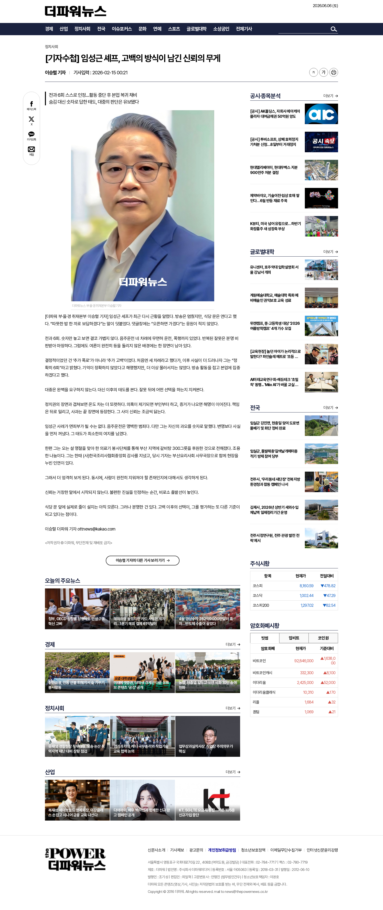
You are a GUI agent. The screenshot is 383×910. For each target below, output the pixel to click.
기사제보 (177, 850)
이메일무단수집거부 (286, 850)
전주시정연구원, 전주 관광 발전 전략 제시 (274, 538)
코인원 (323, 638)
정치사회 (82, 29)
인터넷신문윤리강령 (322, 850)
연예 (157, 29)
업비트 (294, 638)
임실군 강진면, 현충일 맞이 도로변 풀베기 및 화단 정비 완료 (274, 426)
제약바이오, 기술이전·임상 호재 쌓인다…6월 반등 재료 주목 (274, 198)
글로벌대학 (196, 29)
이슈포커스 (122, 29)
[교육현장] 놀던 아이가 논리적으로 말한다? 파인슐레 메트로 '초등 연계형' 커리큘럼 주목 (275, 354)
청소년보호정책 (253, 850)
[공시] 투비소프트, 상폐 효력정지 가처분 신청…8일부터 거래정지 (274, 142)
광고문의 (196, 850)
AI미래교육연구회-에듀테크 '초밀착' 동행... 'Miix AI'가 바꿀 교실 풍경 (274, 382)
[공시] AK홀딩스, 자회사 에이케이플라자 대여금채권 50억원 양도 (275, 114)
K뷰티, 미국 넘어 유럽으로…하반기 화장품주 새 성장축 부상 (275, 226)
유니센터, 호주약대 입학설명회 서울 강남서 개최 (274, 270)
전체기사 (244, 29)
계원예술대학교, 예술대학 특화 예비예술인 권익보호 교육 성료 (274, 298)
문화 (142, 29)
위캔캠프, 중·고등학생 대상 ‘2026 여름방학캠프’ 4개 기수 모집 (275, 326)
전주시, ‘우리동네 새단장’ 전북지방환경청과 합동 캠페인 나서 (275, 482)
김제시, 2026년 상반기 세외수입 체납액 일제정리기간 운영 (274, 510)
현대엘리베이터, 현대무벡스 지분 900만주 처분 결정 (274, 170)
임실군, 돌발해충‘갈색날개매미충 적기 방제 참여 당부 (274, 454)
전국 (101, 29)
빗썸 (264, 638)
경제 (49, 29)
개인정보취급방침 (222, 850)
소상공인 (221, 29)
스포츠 (174, 29)
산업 (63, 29)
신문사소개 (156, 850)
